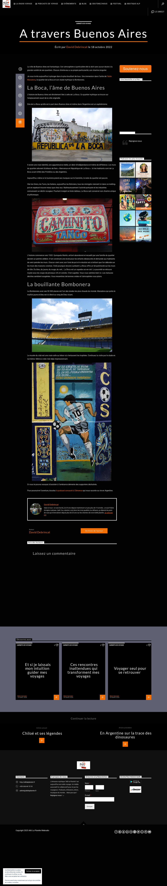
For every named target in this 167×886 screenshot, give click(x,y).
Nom (87, 830)
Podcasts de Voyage (48, 4)
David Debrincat (77, 70)
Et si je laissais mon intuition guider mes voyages (38, 717)
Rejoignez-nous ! (57, 842)
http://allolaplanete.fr (27, 829)
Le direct (157, 12)
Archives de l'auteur (94, 577)
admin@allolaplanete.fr (28, 837)
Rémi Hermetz (22, 743)
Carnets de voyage (83, 47)
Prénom (87, 837)
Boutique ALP (133, 4)
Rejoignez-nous (127, 179)
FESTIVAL (117, 4)
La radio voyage (24, 4)
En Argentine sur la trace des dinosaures (126, 781)
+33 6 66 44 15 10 (26, 833)
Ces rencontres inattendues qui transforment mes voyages (83, 717)
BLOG (84, 4)
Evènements (70, 4)
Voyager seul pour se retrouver (130, 717)
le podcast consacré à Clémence (69, 537)
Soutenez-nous (99, 4)
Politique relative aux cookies (28, 882)
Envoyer (90, 853)
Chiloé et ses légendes (42, 780)
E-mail (88, 842)
